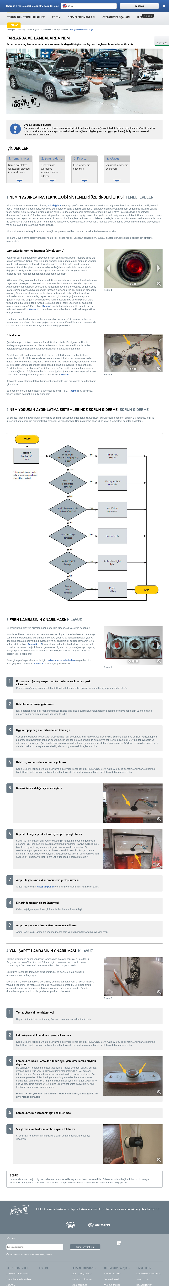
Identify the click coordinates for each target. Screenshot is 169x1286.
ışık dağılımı (55, 205)
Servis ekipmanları (81, 17)
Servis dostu (142, 1282)
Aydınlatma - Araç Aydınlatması (54, 30)
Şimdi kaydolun (84, 1248)
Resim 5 (32, 644)
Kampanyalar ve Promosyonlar (151, 1276)
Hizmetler (144, 1271)
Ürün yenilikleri (111, 1282)
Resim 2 (34, 309)
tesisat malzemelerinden (61, 660)
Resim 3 (66, 374)
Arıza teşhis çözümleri (81, 1276)
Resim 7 (38, 663)
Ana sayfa (10, 30)
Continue (139, 6)
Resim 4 (73, 390)
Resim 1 (47, 306)
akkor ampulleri (46, 886)
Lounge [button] (14, 25)
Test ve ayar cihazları (81, 1282)
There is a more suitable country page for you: (32, 6)
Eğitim (56, 17)
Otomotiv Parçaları (116, 17)
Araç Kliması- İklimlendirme (18, 1282)
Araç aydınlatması (112, 1276)
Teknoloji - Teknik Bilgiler (26, 17)
